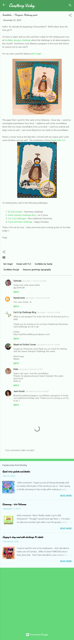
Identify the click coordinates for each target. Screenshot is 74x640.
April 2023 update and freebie (16, 471)
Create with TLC (57, 140)
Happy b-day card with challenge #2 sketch (22, 537)
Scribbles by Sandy (43, 264)
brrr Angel (8, 264)
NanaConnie (19, 298)
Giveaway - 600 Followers (14, 504)
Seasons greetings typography (37, 269)
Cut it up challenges (17, 218)
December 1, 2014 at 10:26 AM (34, 281)
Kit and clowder (15, 212)
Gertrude (17, 281)
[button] (70, 16)
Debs (15, 369)
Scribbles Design (11, 269)
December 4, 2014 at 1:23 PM (48, 345)
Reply (16, 292)
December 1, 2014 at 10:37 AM (38, 298)
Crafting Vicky (21, 5)
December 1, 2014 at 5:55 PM (48, 312)
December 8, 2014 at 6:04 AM (37, 391)
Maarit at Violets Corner (24, 344)
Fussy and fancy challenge (20, 222)
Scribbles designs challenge (18, 40)
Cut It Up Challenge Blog (24, 312)
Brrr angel (36, 53)
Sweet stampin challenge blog (22, 215)
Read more (66, 495)
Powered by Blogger (37, 634)
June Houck (19, 391)
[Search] (70, 5)
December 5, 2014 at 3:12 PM (30, 369)
